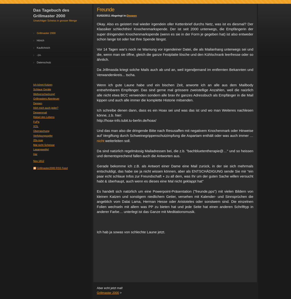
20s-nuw (38, 140)
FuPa (36, 121)
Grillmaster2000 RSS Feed (52, 168)
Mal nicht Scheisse (44, 144)
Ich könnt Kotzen (42, 84)
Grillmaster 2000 (46, 33)
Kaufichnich (43, 47)
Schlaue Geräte (42, 89)
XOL (36, 126)
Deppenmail (40, 112)
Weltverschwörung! (44, 94)
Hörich (40, 40)
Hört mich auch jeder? (45, 107)
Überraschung (41, 131)
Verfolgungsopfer (43, 135)
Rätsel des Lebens (44, 117)
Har (35, 154)
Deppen (37, 103)
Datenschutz (44, 62)
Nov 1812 (38, 161)
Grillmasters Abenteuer (46, 98)
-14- (39, 55)
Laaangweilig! (41, 149)
